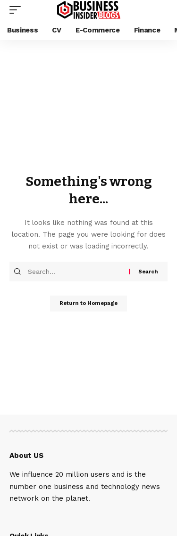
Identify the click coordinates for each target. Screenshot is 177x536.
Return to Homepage (88, 303)
